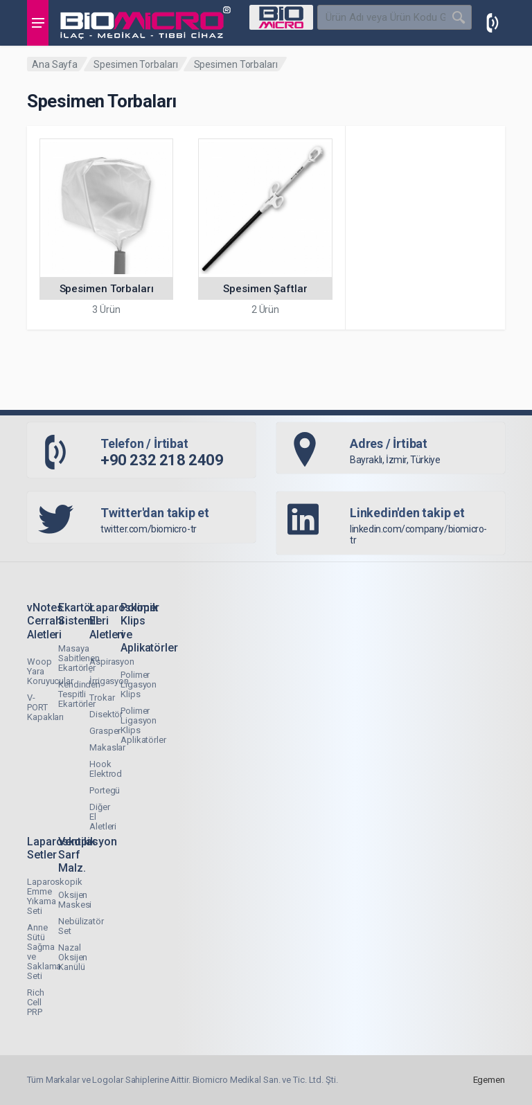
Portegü (104, 790)
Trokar (101, 697)
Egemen (489, 1080)
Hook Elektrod (105, 769)
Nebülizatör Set (81, 926)
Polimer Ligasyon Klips (139, 684)
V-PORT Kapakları (45, 707)
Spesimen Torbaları (135, 64)
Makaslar (107, 747)
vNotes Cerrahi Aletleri (45, 620)
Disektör (106, 714)
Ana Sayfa (55, 64)
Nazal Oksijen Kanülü (72, 957)
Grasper (105, 731)
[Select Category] (281, 17)
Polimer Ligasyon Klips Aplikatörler (143, 725)
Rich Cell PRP (35, 1002)
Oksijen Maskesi (74, 900)
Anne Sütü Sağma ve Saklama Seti (44, 951)
